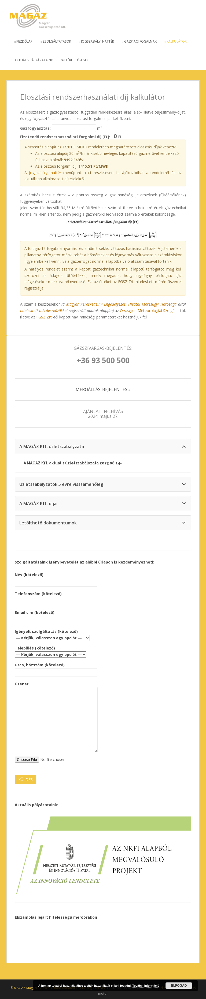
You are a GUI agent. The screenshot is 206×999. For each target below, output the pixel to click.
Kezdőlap (23, 41)
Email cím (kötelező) (56, 616)
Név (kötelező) (56, 578)
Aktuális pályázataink (33, 60)
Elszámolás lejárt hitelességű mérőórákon (56, 917)
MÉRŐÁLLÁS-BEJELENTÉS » (103, 389)
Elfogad (179, 985)
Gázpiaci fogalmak (139, 41)
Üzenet (56, 687)
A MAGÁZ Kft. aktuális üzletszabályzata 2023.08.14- (73, 463)
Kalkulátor (176, 41)
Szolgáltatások (56, 41)
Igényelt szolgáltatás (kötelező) (52, 634)
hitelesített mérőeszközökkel (44, 310)
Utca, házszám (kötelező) (56, 668)
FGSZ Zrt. (44, 317)
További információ (145, 985)
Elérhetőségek (75, 60)
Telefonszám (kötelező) (56, 597)
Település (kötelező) (50, 651)
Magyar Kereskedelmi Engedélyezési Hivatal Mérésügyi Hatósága (121, 304)
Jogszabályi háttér (96, 41)
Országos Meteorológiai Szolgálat (149, 310)
